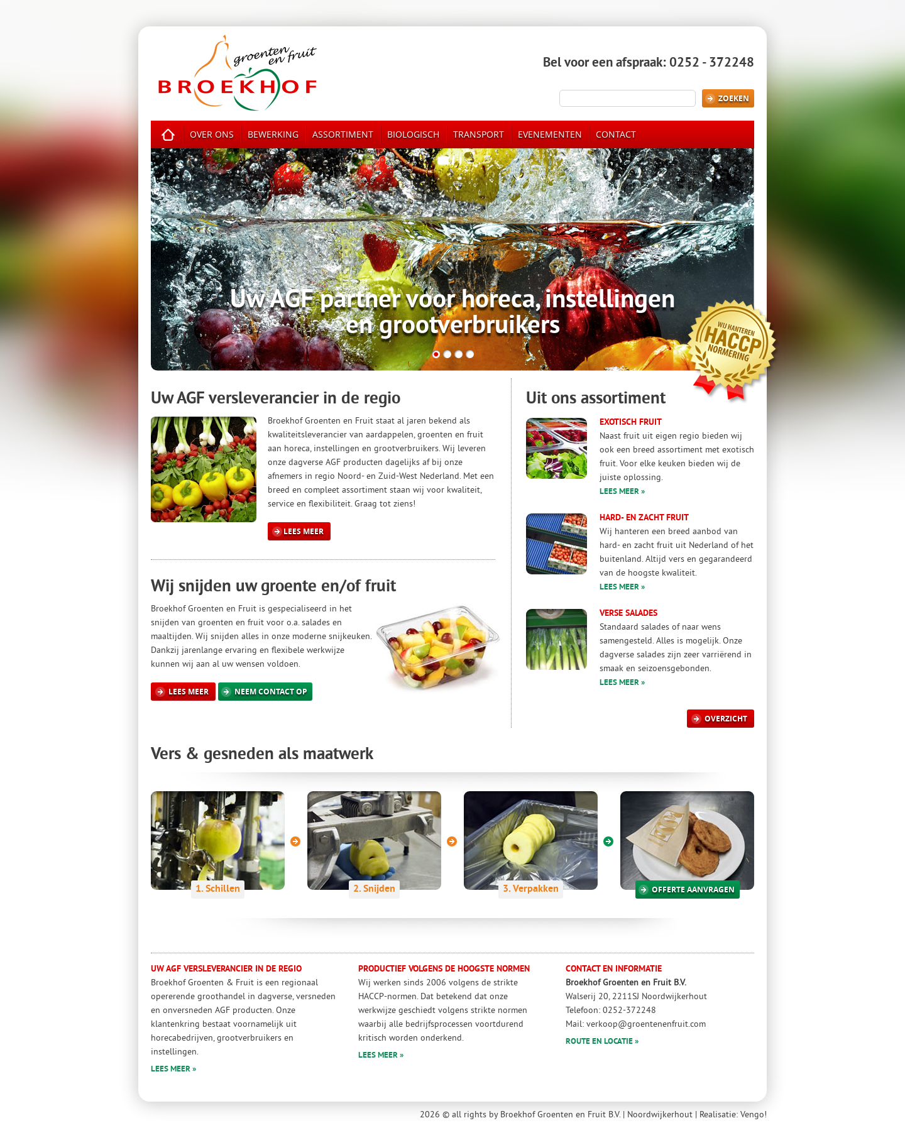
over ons (212, 134)
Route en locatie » (602, 1042)
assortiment (342, 134)
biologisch (413, 134)
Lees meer (298, 531)
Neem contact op (264, 691)
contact (616, 134)
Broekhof (237, 72)
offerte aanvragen (687, 889)
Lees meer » (622, 492)
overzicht (719, 718)
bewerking (273, 134)
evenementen (550, 134)
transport (478, 134)
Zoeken (727, 98)
